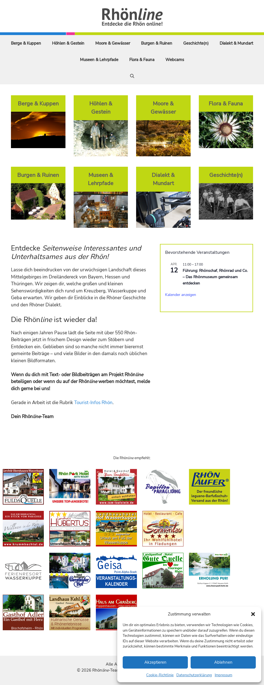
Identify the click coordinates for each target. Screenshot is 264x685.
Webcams (174, 59)
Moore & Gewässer (112, 43)
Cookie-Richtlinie (160, 675)
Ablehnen (223, 662)
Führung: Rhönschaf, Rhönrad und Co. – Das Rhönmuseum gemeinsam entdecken (215, 277)
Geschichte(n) (196, 43)
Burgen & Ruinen (156, 43)
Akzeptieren (155, 662)
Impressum (223, 675)
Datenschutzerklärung (194, 675)
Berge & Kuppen (26, 43)
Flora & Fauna (141, 59)
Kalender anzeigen (180, 294)
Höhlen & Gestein (68, 43)
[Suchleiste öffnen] (132, 76)
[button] (253, 614)
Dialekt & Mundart (236, 43)
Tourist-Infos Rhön (93, 402)
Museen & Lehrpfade (99, 59)
